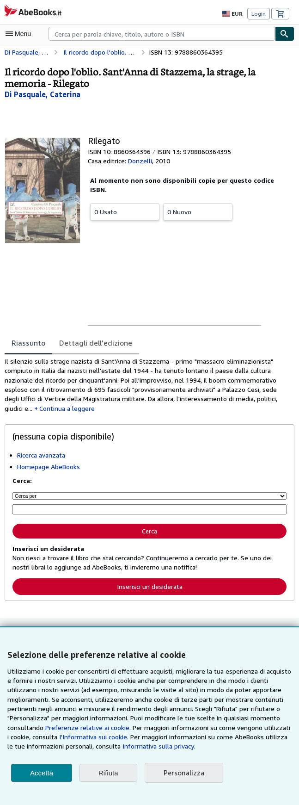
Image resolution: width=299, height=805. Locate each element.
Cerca (149, 531)
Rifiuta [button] (108, 773)
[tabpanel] (146, 386)
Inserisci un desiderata (149, 587)
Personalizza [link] (183, 773)
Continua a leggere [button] (48, 410)
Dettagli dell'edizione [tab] (92, 343)
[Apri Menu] (20, 34)
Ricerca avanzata (42, 456)
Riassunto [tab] (28, 343)
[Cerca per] (149, 497)
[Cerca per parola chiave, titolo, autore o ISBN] (149, 510)
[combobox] (162, 34)
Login (258, 13)
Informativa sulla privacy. (68, 746)
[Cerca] (284, 34)
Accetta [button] (41, 773)
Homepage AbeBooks (48, 468)
